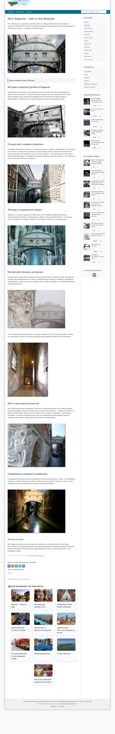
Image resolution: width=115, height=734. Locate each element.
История (35, 555)
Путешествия (88, 31)
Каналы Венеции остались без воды (20, 622)
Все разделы (88, 59)
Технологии (88, 28)
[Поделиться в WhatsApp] (19, 566)
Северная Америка (90, 84)
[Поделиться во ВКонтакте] (9, 566)
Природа (87, 25)
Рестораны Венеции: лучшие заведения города (20, 649)
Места (30, 555)
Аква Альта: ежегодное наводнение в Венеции (43, 673)
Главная (11, 12)
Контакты (54, 706)
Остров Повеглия (66, 646)
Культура (87, 47)
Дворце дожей (47, 151)
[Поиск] (108, 11)
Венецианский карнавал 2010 (43, 598)
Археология (88, 50)
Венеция (31, 80)
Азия (85, 74)
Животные (87, 44)
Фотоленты (88, 56)
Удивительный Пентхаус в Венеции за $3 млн (66, 623)
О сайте (61, 706)
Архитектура (40, 555)
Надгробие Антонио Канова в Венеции (66, 598)
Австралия (87, 71)
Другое (86, 53)
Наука (86, 41)
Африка (86, 77)
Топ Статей (20, 12)
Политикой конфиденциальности (67, 703)
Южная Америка (89, 87)
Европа (86, 81)
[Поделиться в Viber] (23, 566)
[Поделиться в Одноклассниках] (12, 566)
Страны (29, 12)
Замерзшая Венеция (43, 646)
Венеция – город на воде (20, 598)
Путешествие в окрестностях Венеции (43, 622)
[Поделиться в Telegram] (16, 566)
